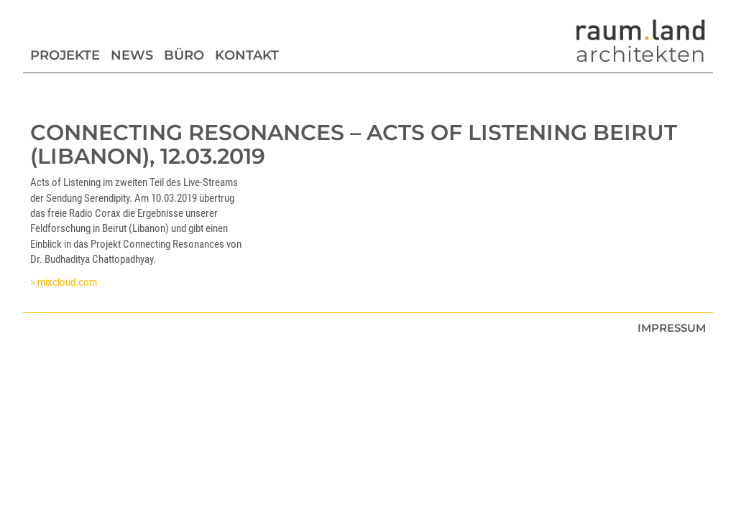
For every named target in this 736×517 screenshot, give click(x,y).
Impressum (672, 328)
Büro (184, 55)
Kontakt (247, 55)
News (132, 55)
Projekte (65, 55)
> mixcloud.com (63, 282)
